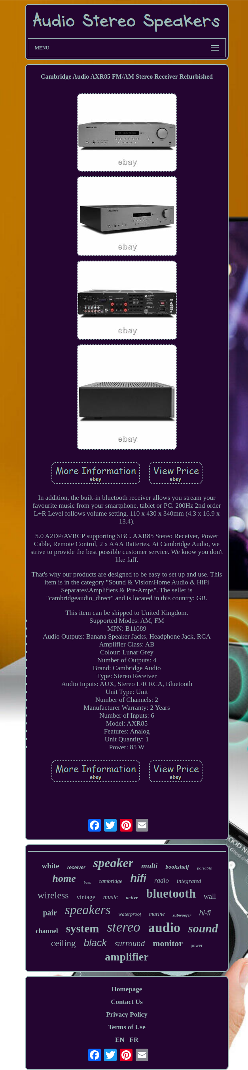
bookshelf (177, 867)
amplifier (126, 957)
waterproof (129, 914)
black (95, 942)
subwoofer (181, 915)
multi (149, 866)
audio (164, 927)
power (197, 945)
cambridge (111, 881)
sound (203, 928)
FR (133, 1040)
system (82, 928)
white (50, 866)
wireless (53, 895)
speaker (113, 863)
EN (120, 1040)
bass (87, 882)
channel (47, 931)
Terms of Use (127, 1027)
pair (50, 912)
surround (130, 943)
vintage (86, 897)
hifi (138, 878)
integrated (189, 881)
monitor (168, 943)
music (110, 897)
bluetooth (171, 893)
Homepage (127, 989)
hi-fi (205, 913)
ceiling (63, 943)
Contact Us (127, 1002)
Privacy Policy (126, 1014)
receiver (76, 867)
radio (161, 880)
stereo (123, 927)
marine (157, 914)
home (64, 878)
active (132, 897)
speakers (87, 910)
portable (204, 868)
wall (210, 896)
